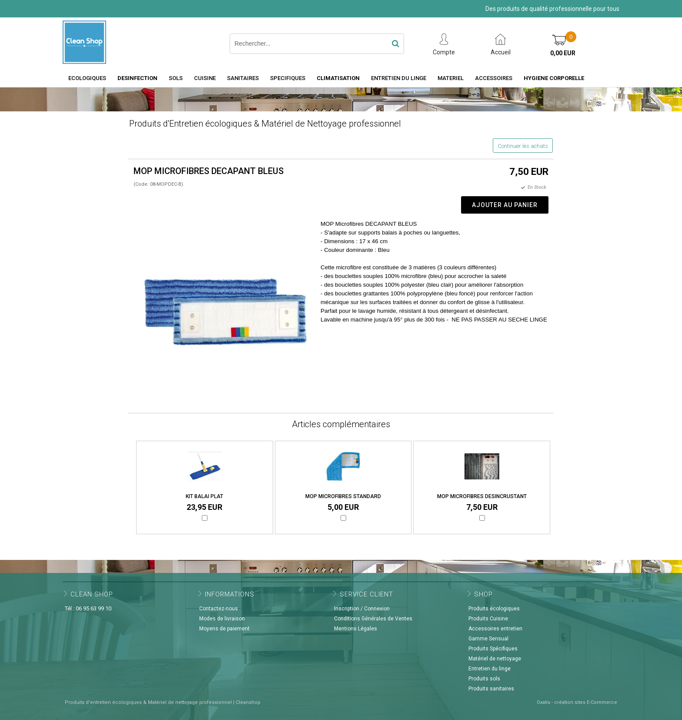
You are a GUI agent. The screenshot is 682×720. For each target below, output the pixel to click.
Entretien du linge (489, 669)
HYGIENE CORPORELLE (554, 78)
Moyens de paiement (224, 629)
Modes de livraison (222, 619)
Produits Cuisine (488, 619)
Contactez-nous (218, 609)
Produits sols (484, 679)
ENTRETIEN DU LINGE (398, 78)
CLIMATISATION (338, 78)
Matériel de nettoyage (494, 659)
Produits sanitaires (491, 689)
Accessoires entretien (495, 629)
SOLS (176, 78)
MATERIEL (451, 78)
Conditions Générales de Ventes (373, 619)
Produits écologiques (494, 609)
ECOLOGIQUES (87, 78)
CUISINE (205, 78)
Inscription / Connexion (362, 609)
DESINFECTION (137, 78)
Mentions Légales (355, 629)
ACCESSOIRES (493, 78)
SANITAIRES (243, 78)
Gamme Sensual (488, 639)
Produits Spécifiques (493, 649)
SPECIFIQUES (287, 78)
